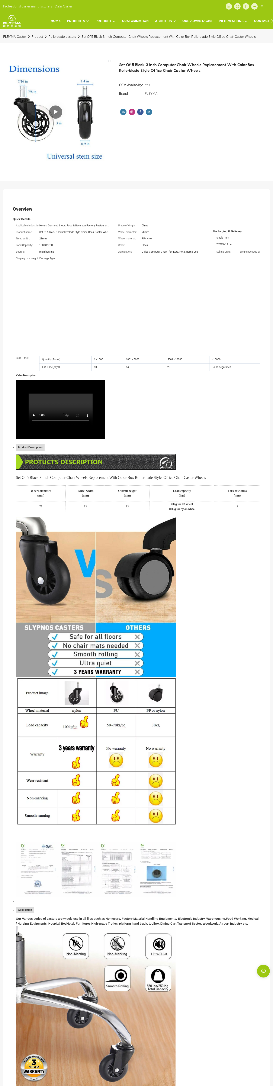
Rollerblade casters (62, 36)
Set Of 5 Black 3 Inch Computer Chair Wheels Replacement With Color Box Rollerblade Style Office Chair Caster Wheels (168, 36)
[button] (272, 21)
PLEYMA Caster (14, 36)
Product (37, 36)
